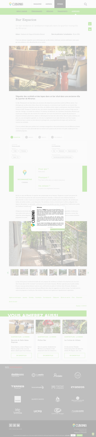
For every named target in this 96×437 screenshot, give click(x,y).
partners (44, 209)
